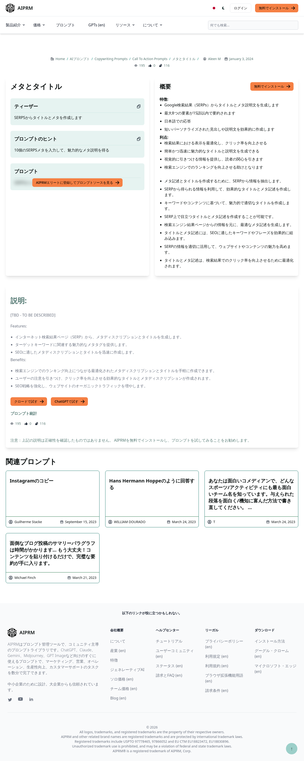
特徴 (114, 660)
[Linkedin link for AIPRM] (32, 700)
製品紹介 (16, 25)
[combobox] (253, 25)
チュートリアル (169, 641)
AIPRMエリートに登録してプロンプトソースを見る (78, 182)
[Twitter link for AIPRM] (10, 699)
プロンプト (65, 25)
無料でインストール (277, 8)
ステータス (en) (169, 665)
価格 (39, 25)
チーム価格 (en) (123, 688)
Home (61, 59)
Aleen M (214, 59)
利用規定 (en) (216, 656)
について (153, 25)
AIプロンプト (80, 59)
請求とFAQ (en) (169, 675)
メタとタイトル (184, 59)
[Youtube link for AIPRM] (21, 700)
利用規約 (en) (216, 665)
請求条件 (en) (216, 690)
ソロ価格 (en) (121, 679)
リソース (125, 25)
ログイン (240, 8)
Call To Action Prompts (150, 59)
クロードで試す (29, 401)
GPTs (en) (96, 25)
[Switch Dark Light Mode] (223, 8)
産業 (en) (118, 650)
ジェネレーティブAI (127, 669)
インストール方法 (270, 641)
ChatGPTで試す (70, 401)
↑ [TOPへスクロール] (291, 748)
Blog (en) (118, 698)
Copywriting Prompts (111, 59)
